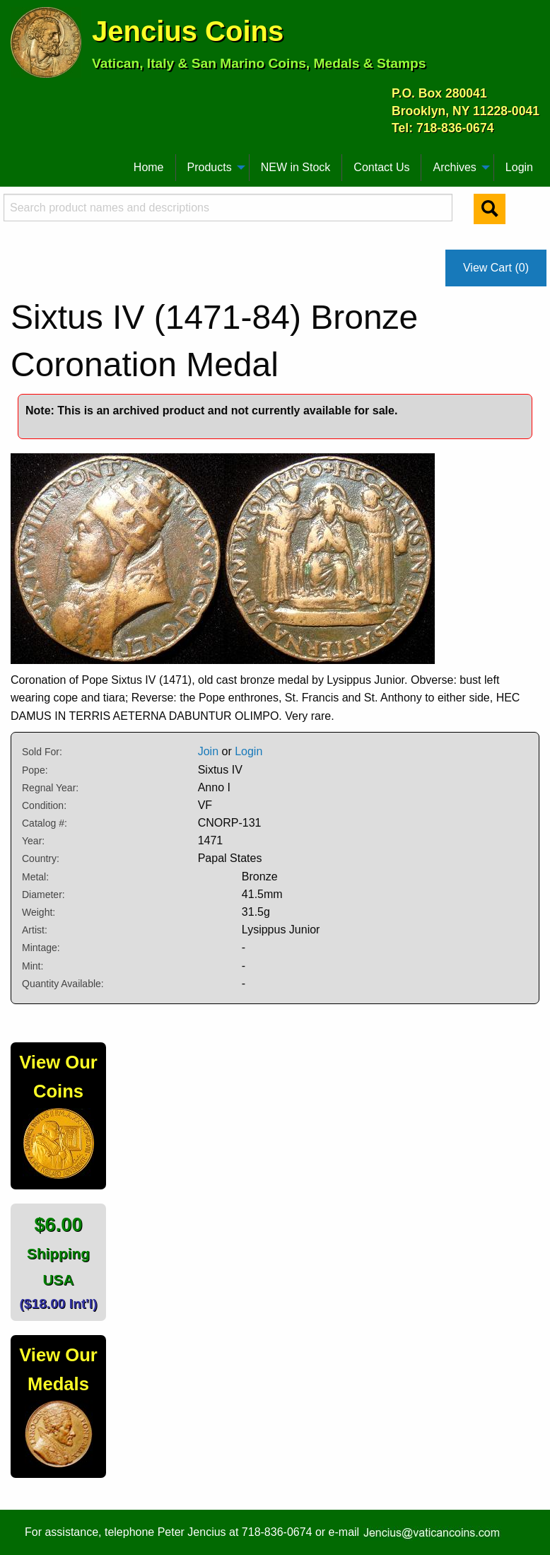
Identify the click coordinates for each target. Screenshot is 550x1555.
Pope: (35, 770)
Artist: (34, 930)
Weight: (38, 912)
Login (519, 167)
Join (208, 751)
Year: (33, 840)
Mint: (32, 966)
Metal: (35, 877)
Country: (40, 858)
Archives (454, 167)
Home (149, 167)
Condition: (44, 805)
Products (209, 167)
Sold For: (42, 751)
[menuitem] (17, 162)
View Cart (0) (496, 268)
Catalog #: (44, 823)
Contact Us (381, 167)
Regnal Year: (50, 787)
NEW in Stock (296, 167)
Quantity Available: (63, 983)
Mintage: (41, 947)
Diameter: (43, 894)
